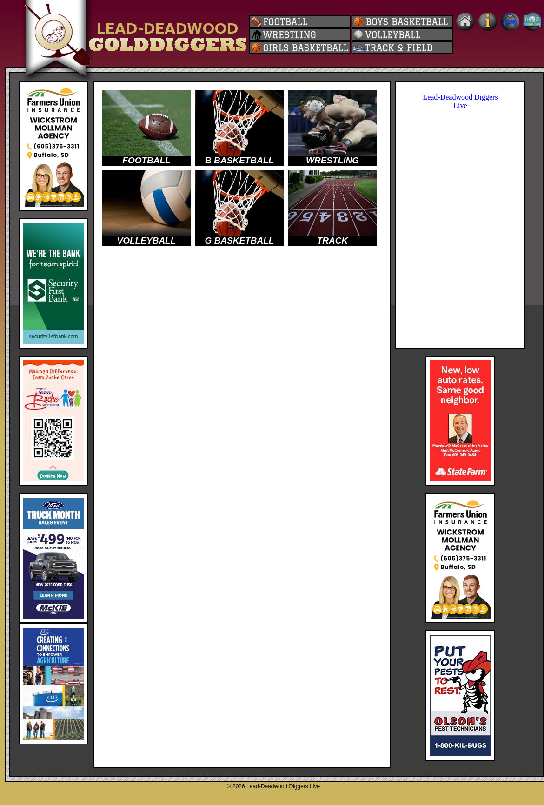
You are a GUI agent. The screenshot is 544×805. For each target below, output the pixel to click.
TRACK (332, 240)
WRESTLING (332, 160)
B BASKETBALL (239, 160)
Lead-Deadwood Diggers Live (460, 101)
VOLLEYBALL (146, 240)
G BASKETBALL (239, 240)
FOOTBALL (146, 160)
